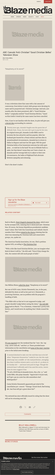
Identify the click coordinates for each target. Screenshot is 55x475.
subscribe (48, 1)
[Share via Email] (30, 407)
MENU (42, 16)
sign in (38, 1)
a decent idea (9, 123)
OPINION (18, 16)
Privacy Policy (20, 204)
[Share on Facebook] (21, 407)
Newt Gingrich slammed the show (28, 222)
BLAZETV (31, 16)
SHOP (37, 16)
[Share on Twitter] (25, 407)
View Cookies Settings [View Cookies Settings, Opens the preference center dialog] (27, 472)
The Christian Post (30, 244)
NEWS (12, 16)
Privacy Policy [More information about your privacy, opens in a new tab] (16, 469)
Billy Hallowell (8, 58)
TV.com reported (11, 343)
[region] (27, 467)
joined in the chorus (28, 232)
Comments (27, 414)
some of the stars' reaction (40, 348)
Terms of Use (27, 204)
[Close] (52, 461)
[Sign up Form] (40, 202)
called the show (24, 285)
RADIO (24, 16)
